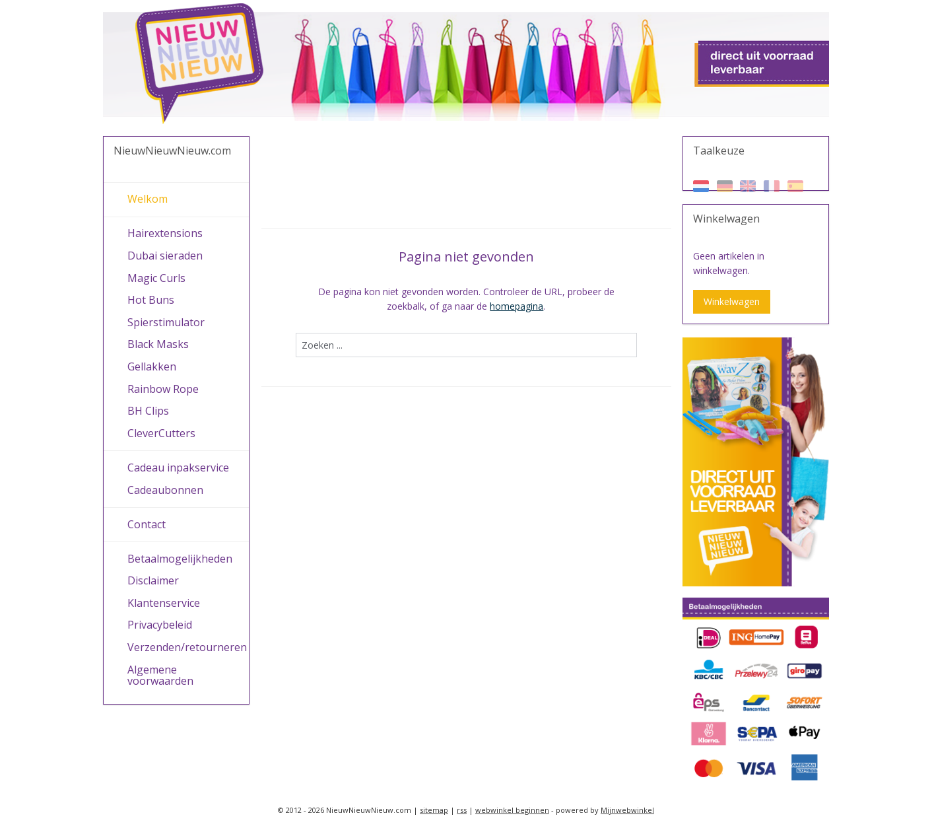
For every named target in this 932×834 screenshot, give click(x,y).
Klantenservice (163, 603)
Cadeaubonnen (165, 490)
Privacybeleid (159, 624)
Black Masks (158, 344)
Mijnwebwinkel (627, 810)
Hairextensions (165, 233)
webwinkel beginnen (512, 810)
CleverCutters (161, 433)
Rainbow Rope (163, 389)
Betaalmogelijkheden (179, 558)
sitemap (434, 810)
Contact (146, 524)
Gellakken (151, 366)
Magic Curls (156, 278)
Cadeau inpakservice (178, 467)
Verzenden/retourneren (187, 647)
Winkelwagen (732, 301)
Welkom (147, 198)
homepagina (516, 306)
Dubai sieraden (165, 255)
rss (462, 810)
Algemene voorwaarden (160, 675)
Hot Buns (150, 300)
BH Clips (148, 410)
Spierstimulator (166, 322)
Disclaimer (153, 580)
